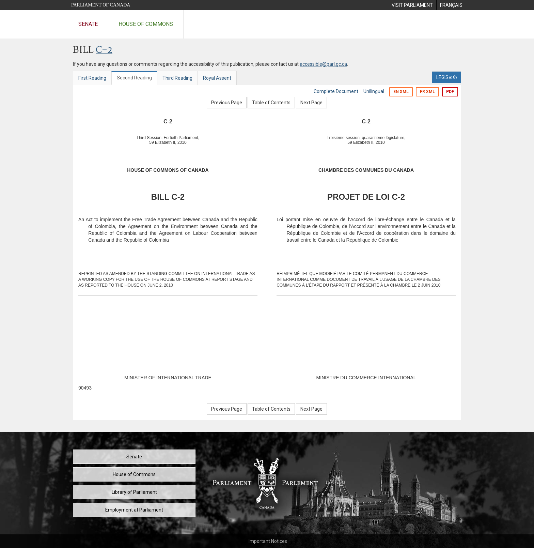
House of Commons (146, 24)
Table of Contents (271, 102)
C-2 (104, 50)
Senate (88, 24)
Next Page (311, 102)
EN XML (401, 91)
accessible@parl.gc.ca (323, 64)
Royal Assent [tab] (217, 78)
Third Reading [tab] (177, 78)
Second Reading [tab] (134, 77)
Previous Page (226, 102)
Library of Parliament (134, 492)
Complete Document (336, 91)
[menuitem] (412, 5)
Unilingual (373, 91)
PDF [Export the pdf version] (450, 91)
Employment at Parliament (134, 510)
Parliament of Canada (100, 4)
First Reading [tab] (92, 78)
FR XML (427, 91)
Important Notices (268, 541)
